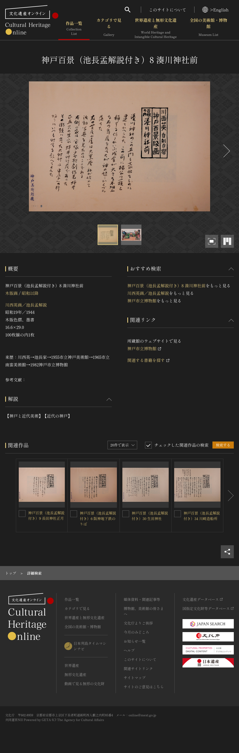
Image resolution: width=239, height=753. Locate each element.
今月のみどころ (136, 632)
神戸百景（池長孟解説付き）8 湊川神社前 (166, 285)
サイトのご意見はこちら (144, 686)
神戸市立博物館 (141, 300)
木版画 (11, 293)
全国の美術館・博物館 (208, 28)
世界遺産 (71, 665)
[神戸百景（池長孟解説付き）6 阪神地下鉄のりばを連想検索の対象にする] (73, 513)
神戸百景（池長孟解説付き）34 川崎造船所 (202, 515)
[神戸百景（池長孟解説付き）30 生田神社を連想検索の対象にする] (125, 513)
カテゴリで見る (108, 28)
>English (215, 10)
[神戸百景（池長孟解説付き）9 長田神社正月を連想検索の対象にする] (22, 513)
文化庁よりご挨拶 (138, 623)
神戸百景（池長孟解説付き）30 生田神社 (150, 515)
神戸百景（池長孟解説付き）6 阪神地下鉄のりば (98, 518)
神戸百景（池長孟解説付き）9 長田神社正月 (46, 515)
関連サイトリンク (138, 668)
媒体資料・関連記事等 (142, 599)
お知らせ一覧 (135, 641)
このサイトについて (167, 10)
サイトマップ (135, 677)
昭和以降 (30, 293)
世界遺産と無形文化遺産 (156, 28)
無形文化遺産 (75, 674)
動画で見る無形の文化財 (84, 683)
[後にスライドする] (226, 150)
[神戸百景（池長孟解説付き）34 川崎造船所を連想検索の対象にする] (177, 513)
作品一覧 (74, 28)
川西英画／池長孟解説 (26, 305)
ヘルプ (129, 650)
